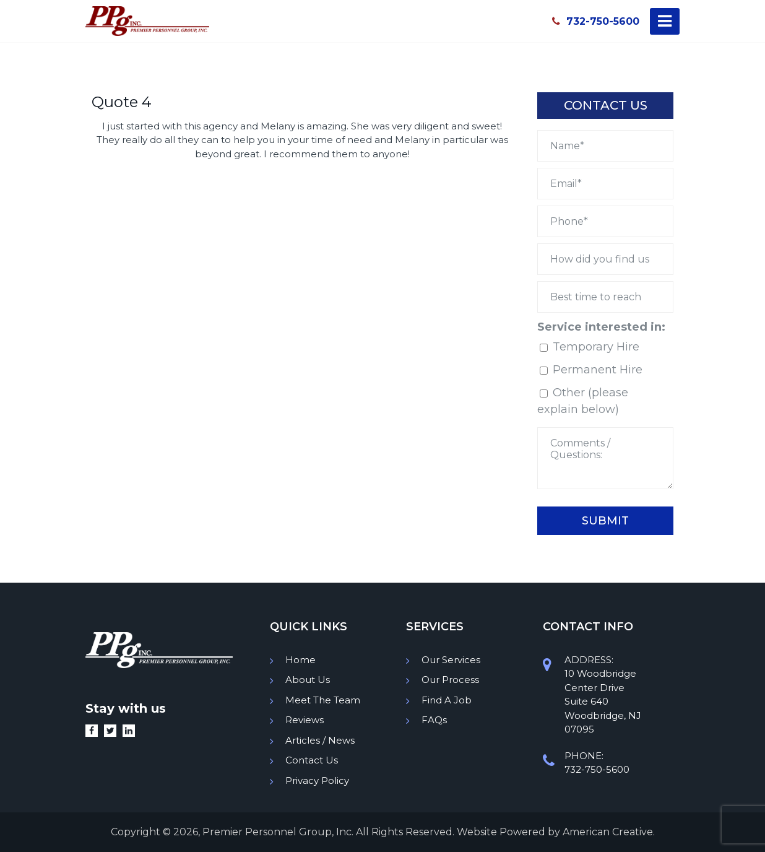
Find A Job (446, 700)
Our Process (450, 679)
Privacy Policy (317, 780)
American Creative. (609, 832)
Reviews (304, 720)
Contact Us (311, 760)
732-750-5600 (595, 21)
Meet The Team (322, 700)
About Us (307, 679)
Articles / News (320, 740)
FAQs (434, 720)
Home (300, 660)
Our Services (450, 660)
